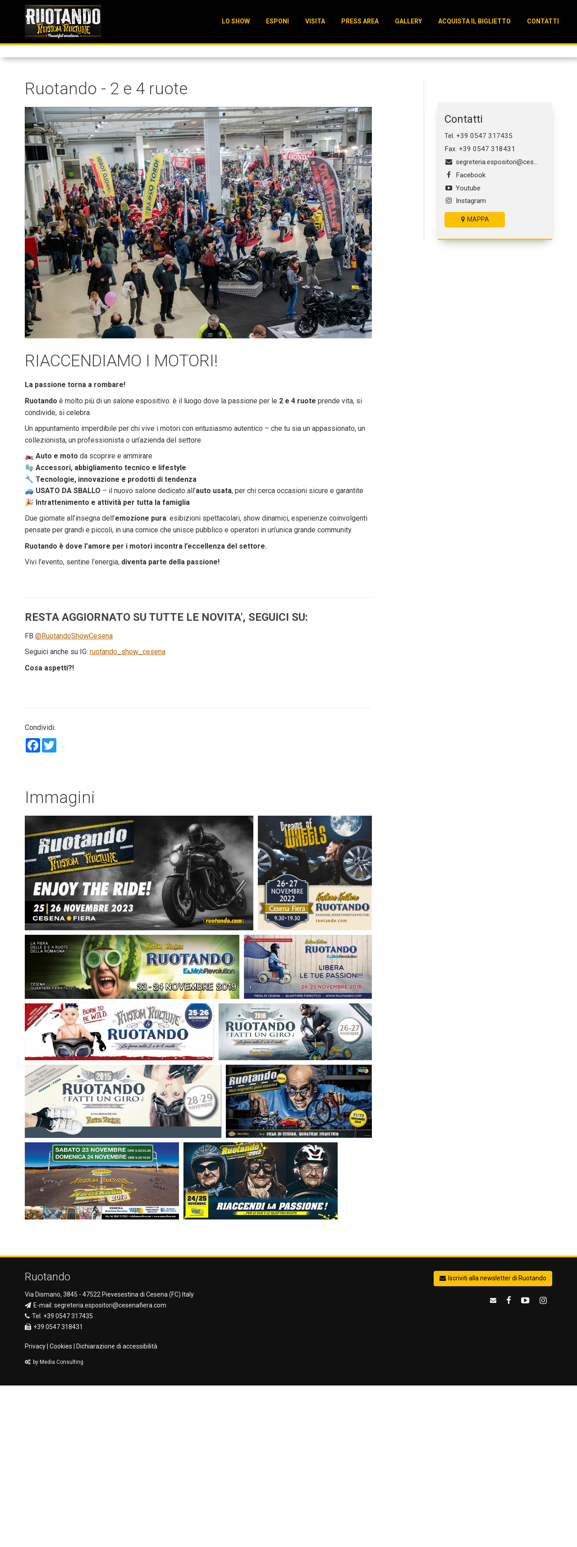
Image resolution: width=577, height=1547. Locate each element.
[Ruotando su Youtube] (526, 1461)
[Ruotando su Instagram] (544, 1461)
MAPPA (475, 381)
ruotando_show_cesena (127, 813)
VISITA (315, 21)
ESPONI (277, 21)
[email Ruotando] (494, 1461)
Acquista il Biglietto (474, 21)
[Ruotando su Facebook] (510, 1461)
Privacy (35, 1508)
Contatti (543, 21)
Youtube (462, 350)
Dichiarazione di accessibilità (116, 1508)
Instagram (465, 363)
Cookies (61, 1508)
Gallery (408, 21)
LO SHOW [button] (236, 21)
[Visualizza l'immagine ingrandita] (139, 1035)
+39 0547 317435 (68, 1477)
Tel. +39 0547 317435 (478, 298)
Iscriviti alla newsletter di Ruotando (493, 1439)
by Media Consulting (54, 1524)
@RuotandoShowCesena (74, 797)
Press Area (360, 21)
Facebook (464, 336)
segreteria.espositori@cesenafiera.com (494, 323)
